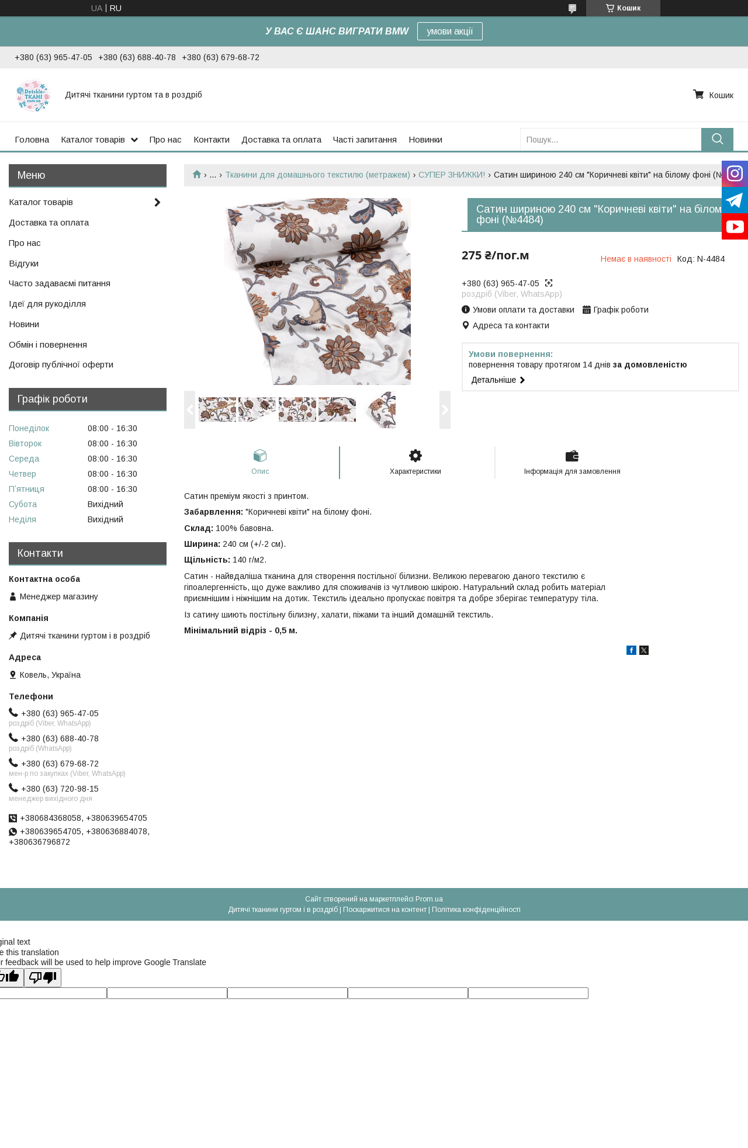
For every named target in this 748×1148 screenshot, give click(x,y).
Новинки (425, 139)
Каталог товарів (93, 139)
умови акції (450, 31)
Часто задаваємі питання (59, 283)
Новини (24, 324)
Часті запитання (365, 139)
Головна (32, 139)
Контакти (211, 139)
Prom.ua (429, 899)
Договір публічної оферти (61, 364)
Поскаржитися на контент (385, 910)
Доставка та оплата (281, 139)
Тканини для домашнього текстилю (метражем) (317, 174)
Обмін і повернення (48, 344)
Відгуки (24, 263)
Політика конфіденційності (476, 910)
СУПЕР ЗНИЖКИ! (451, 174)
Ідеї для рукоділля (47, 303)
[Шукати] (717, 139)
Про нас (166, 139)
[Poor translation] (42, 977)
